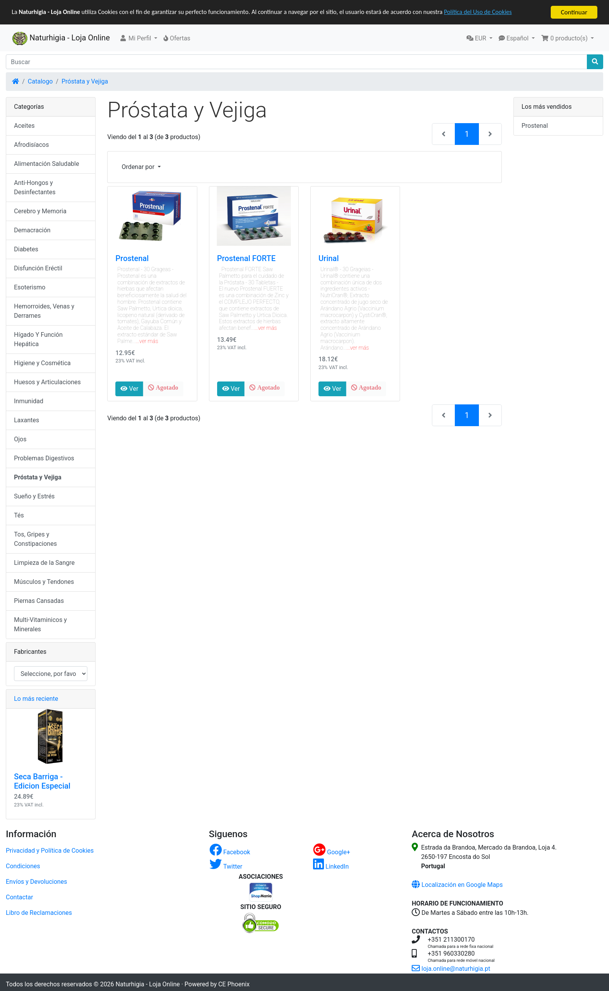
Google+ (331, 851)
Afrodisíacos (31, 144)
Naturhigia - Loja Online (61, 38)
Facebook (229, 851)
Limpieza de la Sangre (44, 562)
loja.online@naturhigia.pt (451, 968)
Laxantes (26, 420)
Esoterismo (29, 287)
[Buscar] (296, 61)
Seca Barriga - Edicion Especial (42, 781)
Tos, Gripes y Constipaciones (35, 539)
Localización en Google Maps (457, 884)
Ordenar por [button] (139, 167)
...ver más (147, 341)
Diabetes (26, 249)
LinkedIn (331, 866)
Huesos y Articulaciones (47, 382)
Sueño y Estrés (34, 496)
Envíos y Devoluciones (36, 881)
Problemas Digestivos (44, 458)
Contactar (19, 896)
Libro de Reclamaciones (39, 912)
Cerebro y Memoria (40, 211)
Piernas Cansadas (39, 600)
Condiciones (23, 865)
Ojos (20, 439)
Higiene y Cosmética (42, 363)
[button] (138, 38)
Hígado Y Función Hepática (38, 339)
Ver (129, 388)
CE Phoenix (234, 984)
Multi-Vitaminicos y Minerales (40, 624)
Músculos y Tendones (44, 581)
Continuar (574, 12)
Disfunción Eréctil (38, 268)
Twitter (225, 866)
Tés (19, 515)
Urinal (328, 258)
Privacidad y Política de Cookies (50, 850)
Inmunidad (29, 401)
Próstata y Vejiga (84, 81)
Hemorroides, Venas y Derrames (44, 311)
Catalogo (40, 81)
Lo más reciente (36, 698)
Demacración (32, 230)
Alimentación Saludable (46, 163)
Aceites (24, 125)
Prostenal (132, 258)
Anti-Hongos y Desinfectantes (35, 187)
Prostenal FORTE (246, 258)
